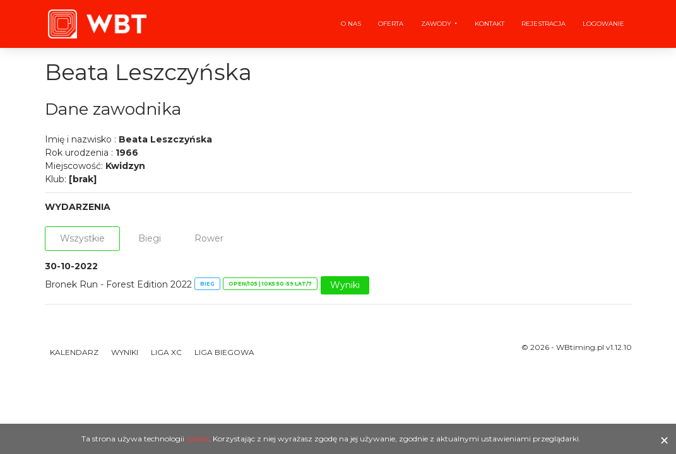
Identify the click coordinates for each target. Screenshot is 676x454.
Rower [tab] (208, 238)
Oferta (390, 24)
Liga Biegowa (224, 352)
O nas (351, 24)
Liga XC (166, 352)
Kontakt (489, 24)
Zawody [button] (437, 24)
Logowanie (603, 24)
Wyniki (345, 285)
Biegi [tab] (149, 238)
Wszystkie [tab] (82, 238)
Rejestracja (543, 24)
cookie (197, 438)
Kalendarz (74, 352)
